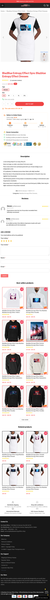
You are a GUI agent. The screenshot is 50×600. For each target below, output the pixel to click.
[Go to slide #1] (20, 66)
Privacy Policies (5, 544)
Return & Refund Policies (8, 562)
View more (25, 419)
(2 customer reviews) (16, 80)
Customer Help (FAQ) (7, 567)
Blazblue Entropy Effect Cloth (16, 11)
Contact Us (4, 565)
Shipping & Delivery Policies (8, 557)
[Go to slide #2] (29, 66)
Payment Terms (5, 560)
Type (3, 87)
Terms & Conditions (6, 541)
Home (2, 11)
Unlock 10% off (46, 592)
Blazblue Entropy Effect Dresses (37, 11)
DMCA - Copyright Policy (8, 547)
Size (3, 92)
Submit (4, 275)
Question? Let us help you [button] (41, 597)
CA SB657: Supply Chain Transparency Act (13, 549)
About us (3, 539)
